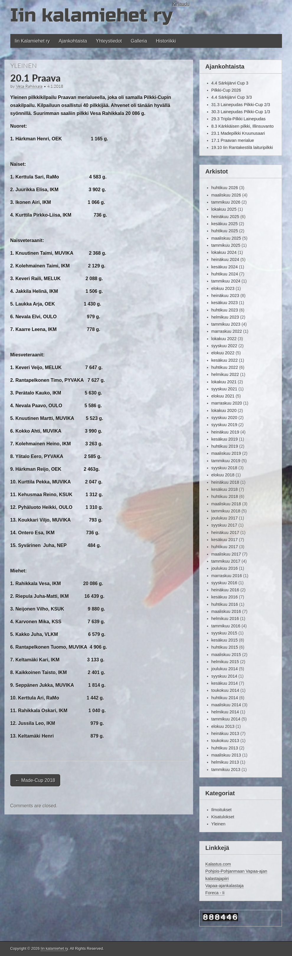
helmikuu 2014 (225, 712)
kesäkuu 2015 (224, 640)
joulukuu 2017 (224, 518)
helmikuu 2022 (225, 374)
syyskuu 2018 (224, 467)
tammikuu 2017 (225, 561)
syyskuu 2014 (224, 676)
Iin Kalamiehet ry (32, 40)
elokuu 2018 (222, 475)
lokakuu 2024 (224, 252)
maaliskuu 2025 (226, 238)
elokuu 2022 (222, 352)
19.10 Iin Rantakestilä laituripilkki (242, 147)
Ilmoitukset (221, 809)
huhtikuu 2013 (224, 748)
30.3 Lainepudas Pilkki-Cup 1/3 (240, 111)
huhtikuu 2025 (224, 230)
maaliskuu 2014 (226, 704)
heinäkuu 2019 (225, 432)
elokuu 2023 (222, 288)
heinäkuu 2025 (225, 216)
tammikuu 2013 (225, 769)
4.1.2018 (55, 86)
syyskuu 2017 (224, 525)
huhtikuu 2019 (224, 446)
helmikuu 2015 (225, 661)
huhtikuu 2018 (224, 496)
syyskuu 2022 (224, 345)
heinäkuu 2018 (225, 482)
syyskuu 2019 (224, 424)
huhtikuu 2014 (224, 697)
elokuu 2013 (222, 726)
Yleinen (23, 65)
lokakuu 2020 (224, 410)
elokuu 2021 (222, 396)
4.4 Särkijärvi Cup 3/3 (231, 97)
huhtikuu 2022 (224, 367)
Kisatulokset (222, 816)
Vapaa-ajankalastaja (224, 885)
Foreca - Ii (215, 892)
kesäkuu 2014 (224, 683)
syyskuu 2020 (224, 417)
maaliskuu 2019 (226, 453)
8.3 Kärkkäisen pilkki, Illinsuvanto (242, 126)
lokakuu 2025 (224, 209)
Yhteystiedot (109, 40)
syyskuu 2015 (224, 633)
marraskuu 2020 (226, 403)
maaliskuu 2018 (226, 503)
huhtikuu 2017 (224, 546)
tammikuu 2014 (225, 719)
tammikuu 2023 (225, 324)
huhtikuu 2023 (224, 310)
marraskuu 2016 (226, 575)
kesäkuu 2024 (224, 266)
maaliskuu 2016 (226, 611)
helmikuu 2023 (225, 317)
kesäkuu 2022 (224, 360)
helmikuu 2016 (225, 618)
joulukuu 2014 (224, 668)
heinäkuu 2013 (225, 733)
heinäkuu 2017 (225, 532)
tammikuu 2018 (225, 511)
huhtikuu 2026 (224, 187)
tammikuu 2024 (225, 281)
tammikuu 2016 (225, 626)
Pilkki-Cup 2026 (226, 90)
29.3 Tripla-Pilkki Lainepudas (238, 118)
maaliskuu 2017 (226, 554)
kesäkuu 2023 (224, 302)
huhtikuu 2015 (224, 647)
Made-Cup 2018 (35, 780)
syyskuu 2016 (224, 582)
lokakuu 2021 (224, 381)
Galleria (139, 40)
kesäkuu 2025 (224, 223)
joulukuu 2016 (224, 568)
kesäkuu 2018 (224, 489)
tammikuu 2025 (225, 245)
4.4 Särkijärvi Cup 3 (230, 83)
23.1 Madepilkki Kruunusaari (238, 133)
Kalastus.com (218, 864)
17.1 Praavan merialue (232, 140)
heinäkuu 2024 (225, 259)
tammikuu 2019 (225, 460)
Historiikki (166, 40)
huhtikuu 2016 (224, 604)
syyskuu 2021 (224, 389)
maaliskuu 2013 (226, 755)
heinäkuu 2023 (225, 295)
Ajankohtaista (73, 40)
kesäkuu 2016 (224, 597)
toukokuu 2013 (225, 740)
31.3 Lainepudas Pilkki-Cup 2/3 (240, 104)
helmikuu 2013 (225, 762)
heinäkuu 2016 (225, 589)
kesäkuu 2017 (224, 539)
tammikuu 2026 (225, 202)
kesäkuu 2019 (224, 439)
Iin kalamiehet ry (91, 15)
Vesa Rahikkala (29, 86)
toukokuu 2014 (225, 690)
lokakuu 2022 (224, 338)
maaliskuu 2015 (226, 654)
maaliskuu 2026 (226, 195)
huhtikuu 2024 (224, 274)
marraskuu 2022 (226, 331)
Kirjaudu (181, 4)
